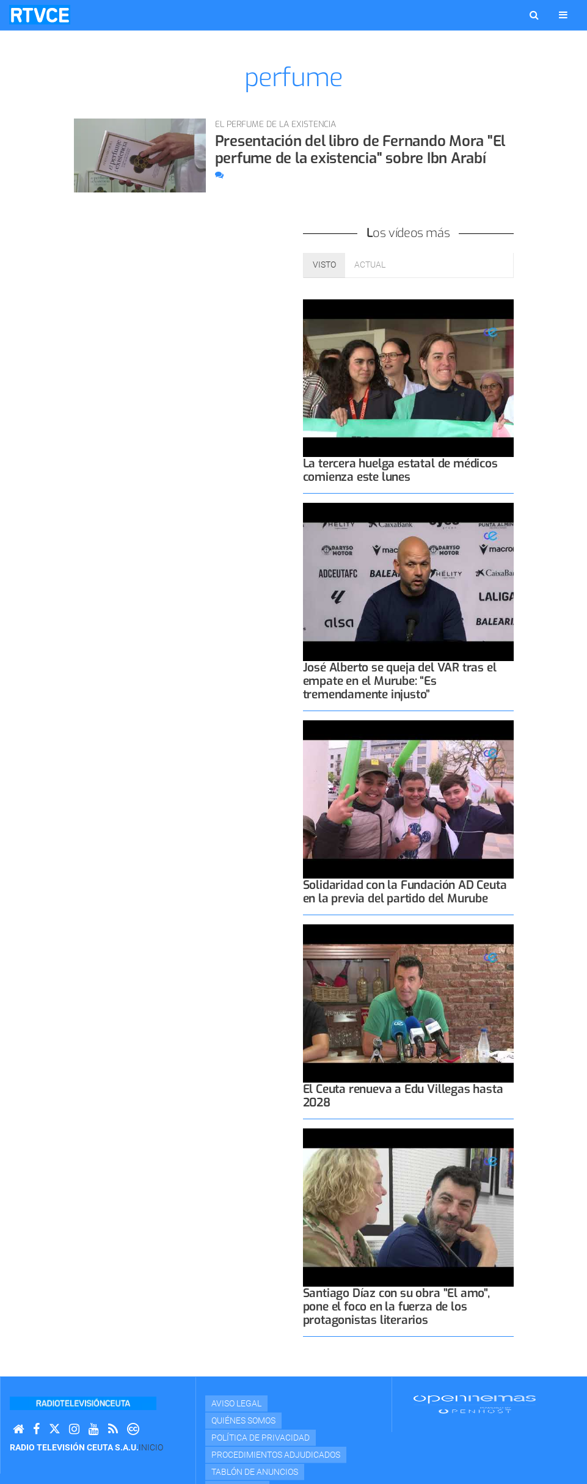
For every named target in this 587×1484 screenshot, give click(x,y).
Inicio (151, 1447)
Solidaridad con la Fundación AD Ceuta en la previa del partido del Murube (405, 891)
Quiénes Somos (243, 1420)
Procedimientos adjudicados (275, 1455)
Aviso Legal (236, 1403)
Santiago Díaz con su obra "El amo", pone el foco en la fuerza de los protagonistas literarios (396, 1306)
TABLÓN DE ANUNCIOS (254, 1472)
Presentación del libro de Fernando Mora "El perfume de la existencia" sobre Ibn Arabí (360, 149)
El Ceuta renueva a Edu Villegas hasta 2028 (403, 1095)
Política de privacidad (260, 1437)
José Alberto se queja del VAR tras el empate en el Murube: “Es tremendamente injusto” (400, 681)
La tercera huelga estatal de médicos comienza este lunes (400, 470)
